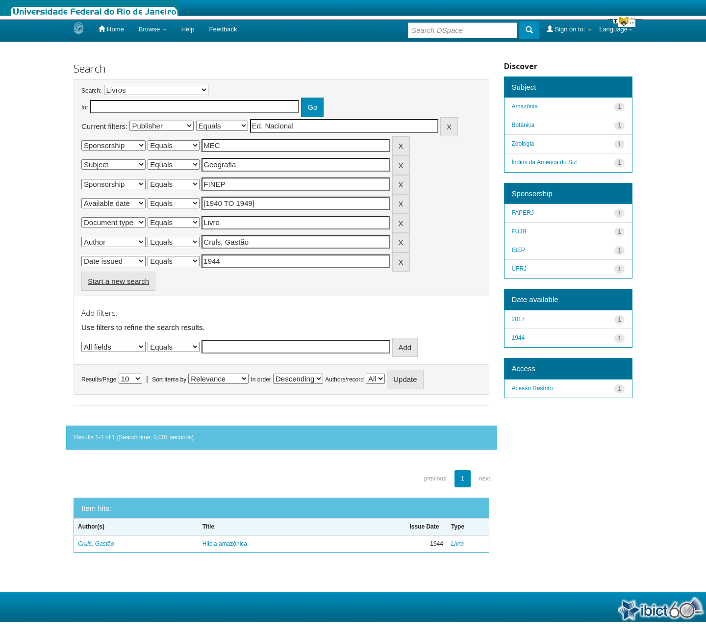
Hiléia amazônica (224, 543)
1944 (518, 337)
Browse (153, 29)
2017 (518, 319)
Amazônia (525, 106)
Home (111, 29)
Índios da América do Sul (544, 162)
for (84, 107)
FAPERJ (523, 212)
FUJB (519, 231)
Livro (457, 543)
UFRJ (519, 268)
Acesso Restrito (532, 388)
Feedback (223, 29)
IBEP (518, 250)
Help (188, 29)
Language (615, 29)
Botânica (523, 125)
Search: (91, 90)
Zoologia (523, 143)
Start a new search (118, 281)
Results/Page (98, 379)
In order (261, 379)
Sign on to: (569, 29)
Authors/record (344, 379)
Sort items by (169, 379)
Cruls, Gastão (96, 543)
